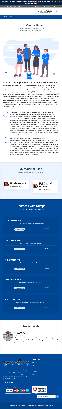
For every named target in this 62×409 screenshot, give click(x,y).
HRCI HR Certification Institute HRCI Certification (46, 184)
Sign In (38, 6)
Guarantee (34, 365)
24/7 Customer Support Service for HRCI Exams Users (27, 138)
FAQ (33, 368)
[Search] (46, 396)
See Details (47, 229)
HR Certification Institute (18, 183)
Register (46, 6)
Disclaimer (35, 371)
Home (5, 16)
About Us (34, 362)
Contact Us (35, 374)
